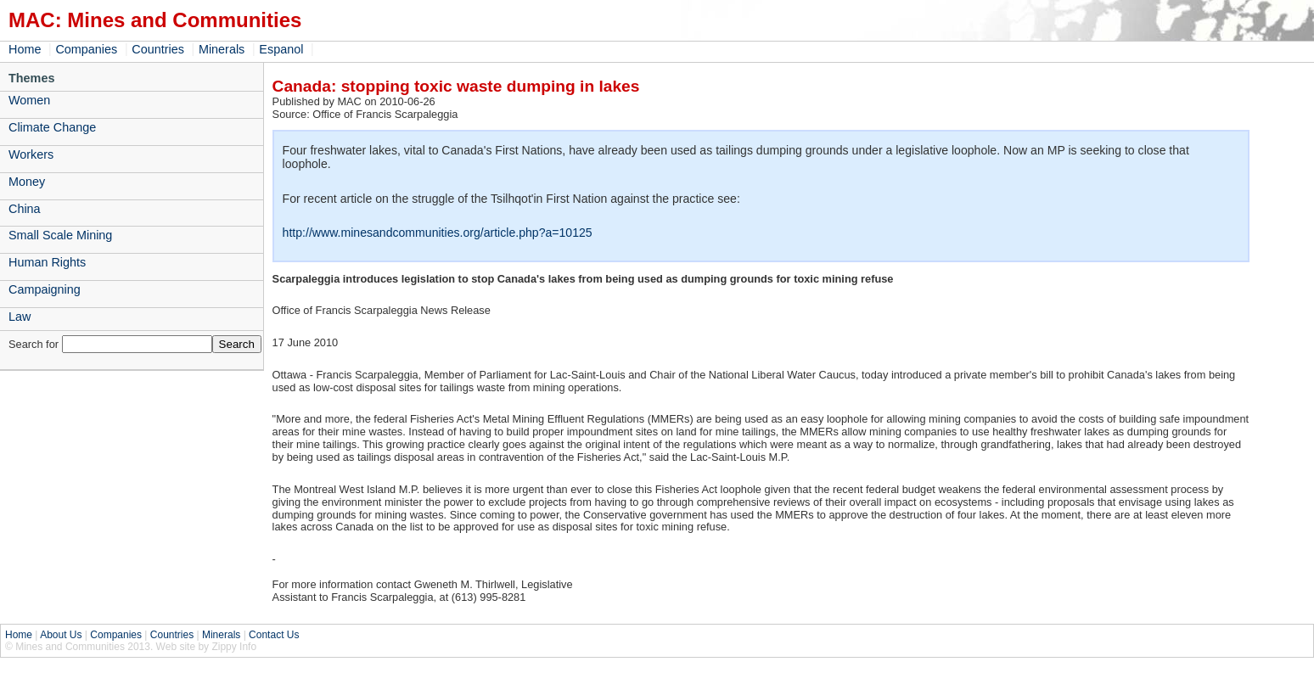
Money (26, 181)
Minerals (221, 49)
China (24, 209)
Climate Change (52, 127)
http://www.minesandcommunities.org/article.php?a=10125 (437, 232)
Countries (158, 49)
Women (29, 100)
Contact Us (274, 635)
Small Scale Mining (60, 235)
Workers (30, 154)
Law (19, 316)
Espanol (281, 49)
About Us (60, 635)
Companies (86, 49)
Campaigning (44, 289)
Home (24, 49)
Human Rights (47, 262)
